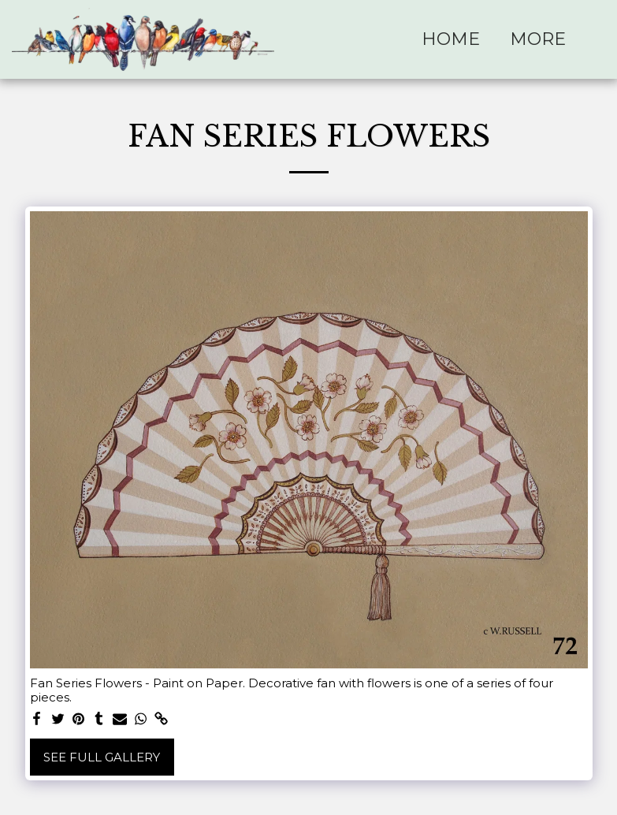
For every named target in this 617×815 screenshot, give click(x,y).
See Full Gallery (101, 757)
